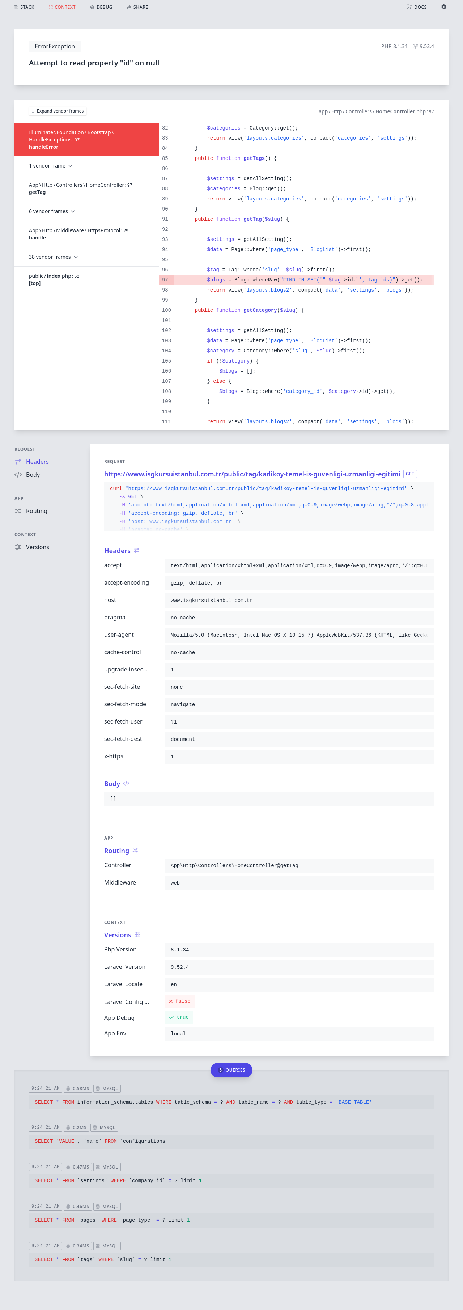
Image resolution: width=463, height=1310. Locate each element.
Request (24, 449)
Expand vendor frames (58, 111)
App (19, 498)
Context (25, 534)
